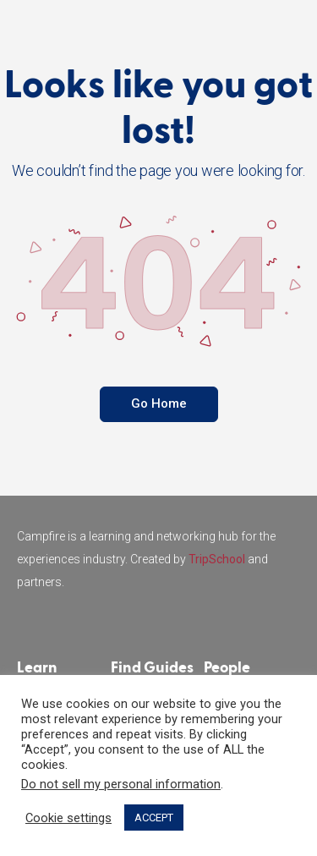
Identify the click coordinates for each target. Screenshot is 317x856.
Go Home (159, 403)
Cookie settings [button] (68, 818)
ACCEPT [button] (153, 817)
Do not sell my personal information (121, 784)
